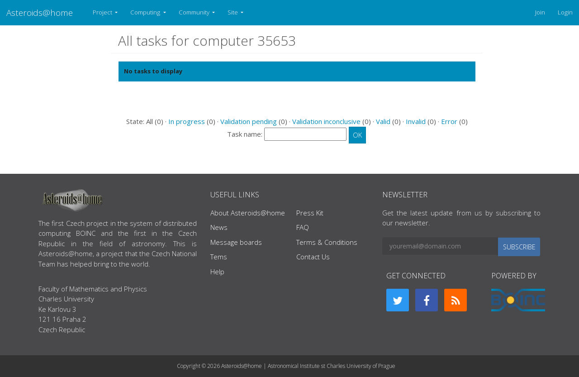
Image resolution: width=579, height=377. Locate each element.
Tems (218, 256)
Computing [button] (145, 12)
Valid (383, 121)
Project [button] (103, 12)
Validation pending (248, 121)
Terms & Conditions (326, 242)
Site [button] (233, 12)
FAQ (302, 227)
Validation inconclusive (326, 121)
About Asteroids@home (247, 212)
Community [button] (195, 12)
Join (540, 12)
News (219, 227)
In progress (186, 121)
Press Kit (309, 212)
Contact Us (313, 256)
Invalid (416, 121)
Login (565, 12)
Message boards (236, 242)
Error (449, 121)
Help (217, 271)
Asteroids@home (39, 12)
